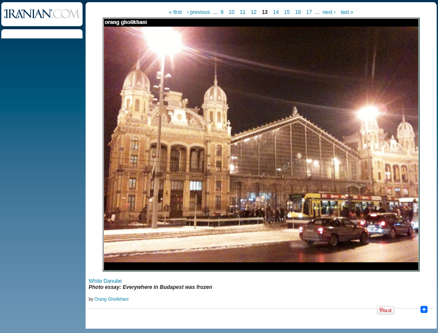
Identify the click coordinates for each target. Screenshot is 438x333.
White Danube (105, 281)
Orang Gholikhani (111, 299)
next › (328, 12)
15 (287, 12)
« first (175, 12)
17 (309, 12)
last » (347, 12)
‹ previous (198, 12)
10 (232, 12)
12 (253, 12)
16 (298, 12)
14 (276, 12)
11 (242, 12)
